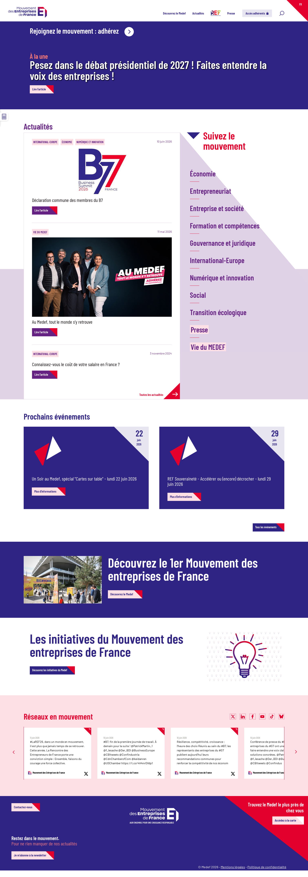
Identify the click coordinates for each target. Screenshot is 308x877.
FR (300, 4)
